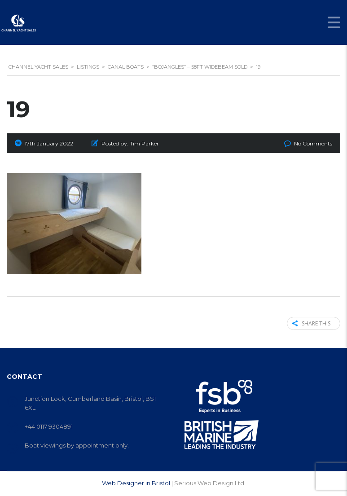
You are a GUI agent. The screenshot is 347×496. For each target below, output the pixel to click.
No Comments (313, 143)
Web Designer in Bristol (136, 483)
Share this (311, 323)
